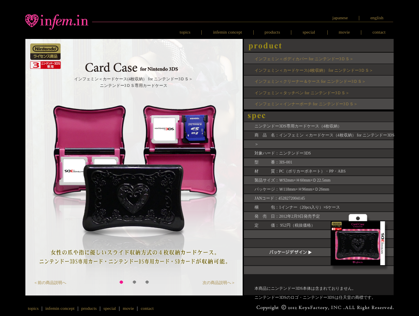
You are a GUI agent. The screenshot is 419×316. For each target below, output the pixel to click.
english (376, 17)
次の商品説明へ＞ (219, 282)
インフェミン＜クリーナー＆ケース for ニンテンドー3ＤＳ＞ (310, 81)
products (272, 32)
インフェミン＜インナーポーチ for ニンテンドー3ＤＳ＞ (306, 104)
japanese (340, 17)
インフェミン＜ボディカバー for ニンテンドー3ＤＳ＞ (304, 59)
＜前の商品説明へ (50, 282)
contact (378, 32)
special (309, 32)
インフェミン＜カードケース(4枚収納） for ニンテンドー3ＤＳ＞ (314, 70)
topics (185, 32)
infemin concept (227, 32)
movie (344, 32)
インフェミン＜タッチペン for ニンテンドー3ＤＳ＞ (302, 93)
